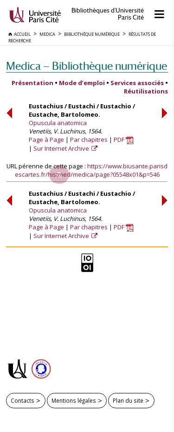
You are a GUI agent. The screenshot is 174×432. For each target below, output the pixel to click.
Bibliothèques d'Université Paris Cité (107, 14)
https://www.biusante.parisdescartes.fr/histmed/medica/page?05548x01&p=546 (91, 170)
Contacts (22, 400)
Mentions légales (74, 400)
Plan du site (128, 400)
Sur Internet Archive (61, 148)
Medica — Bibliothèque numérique (86, 66)
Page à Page (46, 139)
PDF (124, 139)
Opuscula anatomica (58, 123)
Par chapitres (89, 139)
